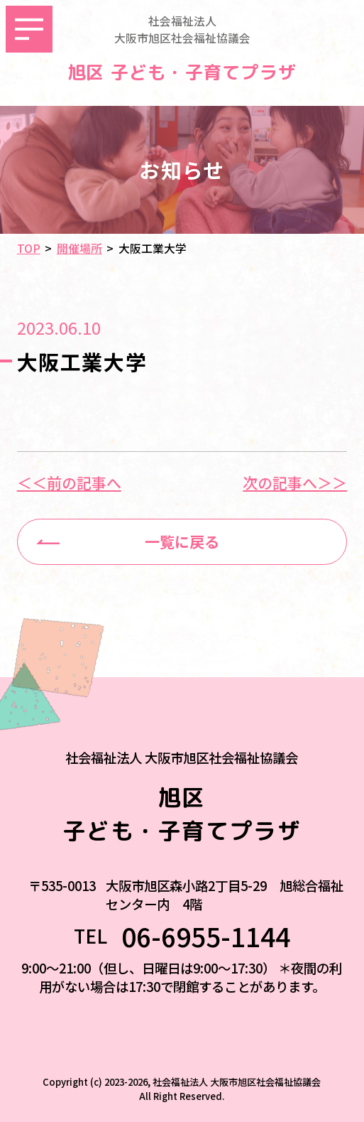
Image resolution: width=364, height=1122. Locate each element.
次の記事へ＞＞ (295, 482)
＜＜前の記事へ (69, 482)
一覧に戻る (182, 541)
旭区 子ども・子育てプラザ (182, 72)
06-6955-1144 (205, 936)
